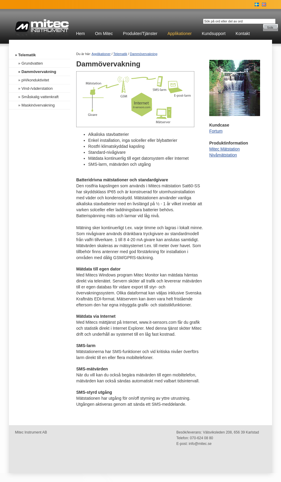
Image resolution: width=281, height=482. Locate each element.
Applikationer (179, 33)
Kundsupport (213, 33)
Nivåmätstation (223, 155)
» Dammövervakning (35, 71)
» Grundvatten (29, 63)
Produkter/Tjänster (140, 33)
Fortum (215, 131)
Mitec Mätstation (224, 149)
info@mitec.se (200, 444)
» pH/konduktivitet (32, 80)
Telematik (120, 54)
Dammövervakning (144, 54)
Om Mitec (104, 33)
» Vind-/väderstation (34, 88)
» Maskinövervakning (35, 105)
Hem (80, 33)
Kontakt (243, 33)
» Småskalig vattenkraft (37, 97)
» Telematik (25, 55)
